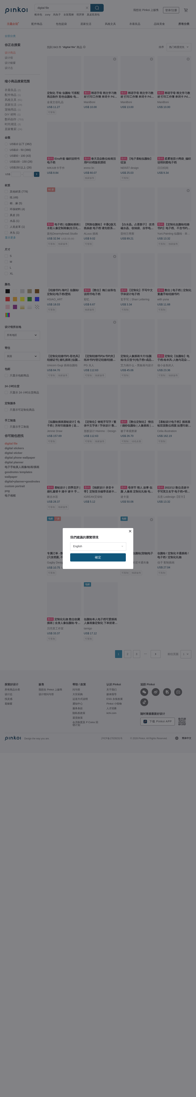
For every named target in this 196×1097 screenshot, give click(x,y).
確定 (98, 557)
